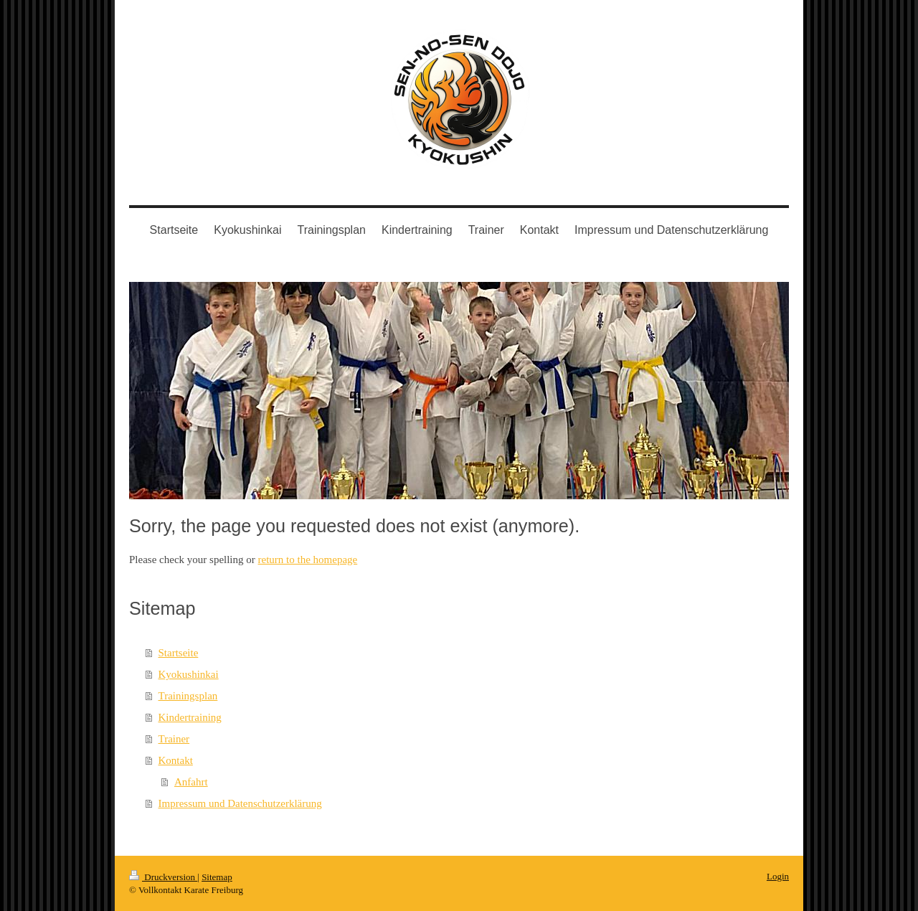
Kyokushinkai (188, 674)
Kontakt (175, 760)
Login (778, 876)
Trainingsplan (188, 696)
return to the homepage (308, 559)
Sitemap (217, 877)
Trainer (174, 739)
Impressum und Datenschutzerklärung (240, 803)
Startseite (178, 653)
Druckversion (163, 877)
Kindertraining (190, 717)
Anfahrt (191, 782)
